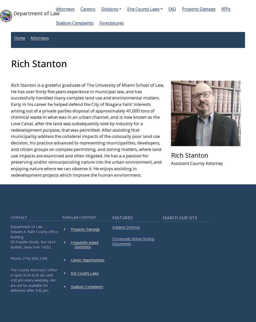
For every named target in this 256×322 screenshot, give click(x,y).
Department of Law (24, 16)
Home (19, 38)
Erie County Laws (143, 9)
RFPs (226, 9)
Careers (87, 9)
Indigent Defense (126, 227)
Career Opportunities (87, 260)
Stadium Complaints (75, 23)
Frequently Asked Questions (84, 244)
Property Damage (199, 9)
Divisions (109, 9)
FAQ (172, 9)
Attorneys (65, 9)
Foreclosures (112, 23)
